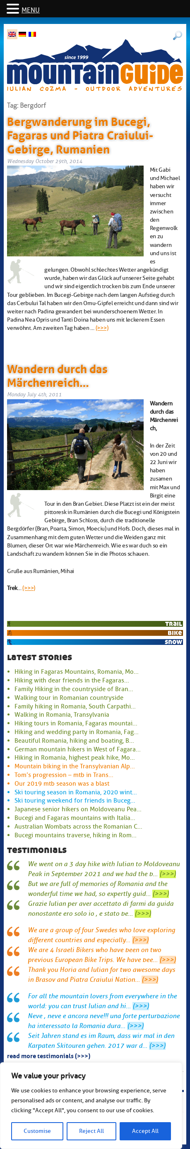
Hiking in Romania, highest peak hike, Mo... (74, 757)
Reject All (91, 1131)
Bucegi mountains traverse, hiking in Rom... (75, 835)
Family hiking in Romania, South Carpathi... (75, 706)
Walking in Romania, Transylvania (61, 715)
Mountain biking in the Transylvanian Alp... (74, 766)
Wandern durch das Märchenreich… (57, 374)
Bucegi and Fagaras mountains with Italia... (74, 818)
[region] (91, 1105)
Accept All (145, 1131)
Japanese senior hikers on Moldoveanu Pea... (78, 809)
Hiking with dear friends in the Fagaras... (71, 680)
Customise (37, 1131)
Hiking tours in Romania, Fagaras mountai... (75, 723)
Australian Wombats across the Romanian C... (78, 826)
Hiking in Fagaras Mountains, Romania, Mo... (76, 672)
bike (175, 632)
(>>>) (102, 328)
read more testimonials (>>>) (48, 1055)
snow (173, 641)
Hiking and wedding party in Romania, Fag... (76, 732)
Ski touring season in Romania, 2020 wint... (75, 792)
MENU (31, 10)
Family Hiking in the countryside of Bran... (73, 689)
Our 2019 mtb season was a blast (61, 783)
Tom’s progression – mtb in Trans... (63, 775)
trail (173, 623)
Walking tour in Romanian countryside (68, 698)
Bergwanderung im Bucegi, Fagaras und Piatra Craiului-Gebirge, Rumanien (80, 134)
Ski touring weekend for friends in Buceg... (74, 800)
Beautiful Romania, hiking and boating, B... (74, 741)
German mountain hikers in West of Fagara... (77, 749)
